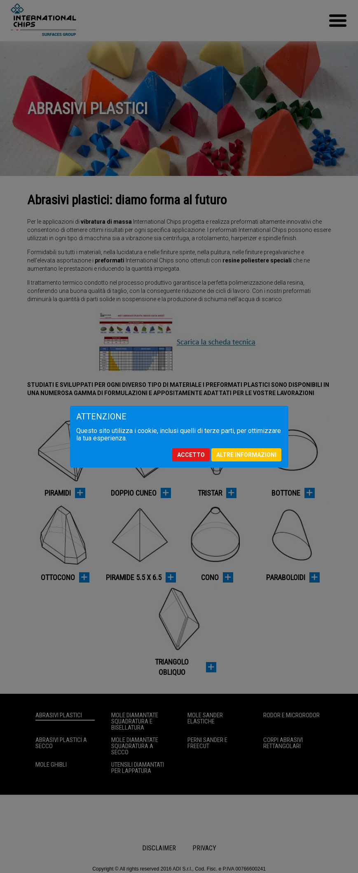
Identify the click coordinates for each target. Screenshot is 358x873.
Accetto (191, 455)
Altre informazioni (246, 455)
